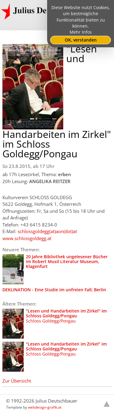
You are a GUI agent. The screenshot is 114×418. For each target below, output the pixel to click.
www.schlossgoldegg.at (26, 238)
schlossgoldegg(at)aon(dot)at (47, 231)
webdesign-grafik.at (44, 407)
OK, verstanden (81, 40)
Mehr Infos (81, 32)
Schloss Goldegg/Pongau (54, 324)
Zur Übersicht (16, 381)
